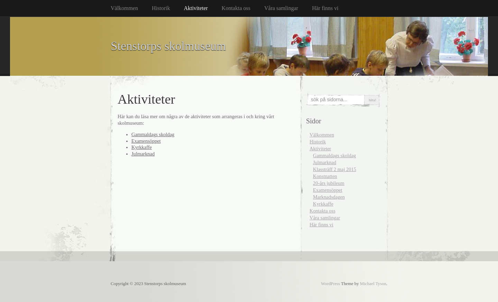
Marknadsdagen (329, 197)
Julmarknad (143, 154)
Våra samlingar (281, 8)
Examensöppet (146, 141)
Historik (161, 8)
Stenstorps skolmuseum (168, 46)
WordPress (330, 283)
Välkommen (124, 8)
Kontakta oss (236, 8)
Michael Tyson (373, 283)
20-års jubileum (328, 183)
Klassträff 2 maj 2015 (334, 169)
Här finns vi (325, 8)
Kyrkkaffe (141, 147)
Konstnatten (325, 176)
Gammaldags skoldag (152, 134)
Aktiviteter (196, 8)
